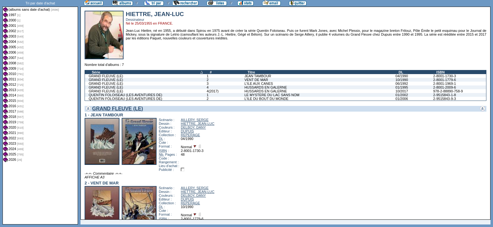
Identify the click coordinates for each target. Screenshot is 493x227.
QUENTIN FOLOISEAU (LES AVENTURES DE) (125, 95)
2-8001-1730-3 (444, 76)
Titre (251, 72)
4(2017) (213, 91)
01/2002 (402, 95)
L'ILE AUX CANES (258, 83)
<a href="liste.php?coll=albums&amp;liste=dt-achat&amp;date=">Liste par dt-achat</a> (40, 112)
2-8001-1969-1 (444, 83)
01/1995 (402, 87)
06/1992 (402, 83)
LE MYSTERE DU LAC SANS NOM (271, 95)
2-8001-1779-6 (444, 80)
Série (96, 72)
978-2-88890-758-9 (448, 91)
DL (401, 72)
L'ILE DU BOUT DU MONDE (266, 99)
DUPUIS (187, 131)
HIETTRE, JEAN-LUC (197, 123)
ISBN (440, 72)
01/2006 (402, 99)
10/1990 (402, 80)
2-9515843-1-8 (444, 95)
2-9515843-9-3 (444, 99)
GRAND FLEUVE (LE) (106, 76)
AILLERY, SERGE (194, 120)
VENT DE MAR (256, 80)
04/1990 (402, 76)
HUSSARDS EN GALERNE (265, 87)
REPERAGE (190, 135)
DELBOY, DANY (193, 127)
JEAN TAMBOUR (257, 76)
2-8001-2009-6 (444, 87)
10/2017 (402, 91)
